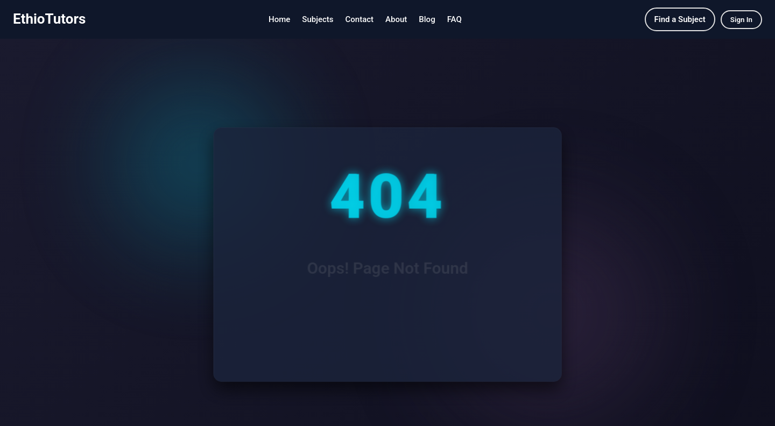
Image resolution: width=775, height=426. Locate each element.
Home (279, 19)
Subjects (317, 19)
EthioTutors (49, 19)
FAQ (454, 19)
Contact (360, 19)
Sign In (741, 20)
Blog (427, 19)
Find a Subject (680, 19)
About (396, 19)
